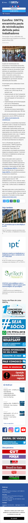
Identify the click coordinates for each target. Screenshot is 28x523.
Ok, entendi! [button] (14, 518)
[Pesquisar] (14, 13)
